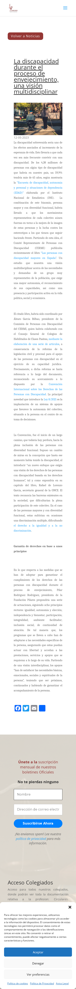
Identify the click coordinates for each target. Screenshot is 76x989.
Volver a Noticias (25, 36)
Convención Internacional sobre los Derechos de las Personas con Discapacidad (38, 389)
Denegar (38, 963)
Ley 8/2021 (50, 399)
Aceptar (38, 952)
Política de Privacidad (42, 983)
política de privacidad (31, 838)
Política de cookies (17, 983)
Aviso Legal (62, 983)
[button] (70, 907)
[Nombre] (38, 794)
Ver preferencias (38, 974)
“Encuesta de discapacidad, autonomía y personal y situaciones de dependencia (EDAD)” (38, 187)
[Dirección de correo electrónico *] (38, 809)
